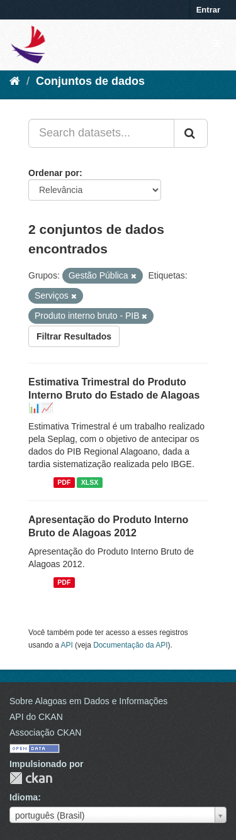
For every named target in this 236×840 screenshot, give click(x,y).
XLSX (89, 482)
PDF (63, 482)
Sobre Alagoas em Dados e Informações (88, 701)
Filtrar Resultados (74, 336)
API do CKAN (36, 717)
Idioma (23, 797)
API (67, 645)
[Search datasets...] (101, 133)
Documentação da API (130, 645)
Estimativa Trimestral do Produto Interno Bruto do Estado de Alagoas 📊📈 (113, 395)
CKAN (30, 778)
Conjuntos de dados (90, 81)
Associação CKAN (45, 732)
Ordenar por (53, 173)
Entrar (208, 9)
